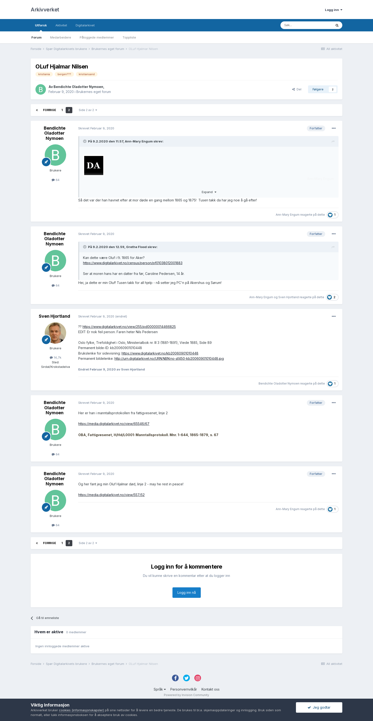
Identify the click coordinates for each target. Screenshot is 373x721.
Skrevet (96, 128)
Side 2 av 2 (88, 110)
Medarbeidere (60, 37)
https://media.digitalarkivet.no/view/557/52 (111, 495)
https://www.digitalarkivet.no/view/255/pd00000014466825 (129, 327)
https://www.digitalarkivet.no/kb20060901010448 (160, 353)
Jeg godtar (319, 707)
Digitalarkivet (85, 25)
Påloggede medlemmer (97, 37)
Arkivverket (45, 9)
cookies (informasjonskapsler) (81, 710)
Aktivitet (61, 25)
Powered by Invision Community (186, 695)
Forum (36, 37)
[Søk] (306, 25)
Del (296, 89)
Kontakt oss (210, 689)
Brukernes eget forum (93, 92)
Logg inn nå (186, 592)
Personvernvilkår (183, 689)
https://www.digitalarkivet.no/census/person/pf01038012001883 (132, 263)
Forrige (49, 110)
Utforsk (41, 27)
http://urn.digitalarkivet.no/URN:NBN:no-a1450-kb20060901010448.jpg (169, 358)
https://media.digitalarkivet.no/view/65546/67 (113, 424)
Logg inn (333, 10)
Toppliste (129, 37)
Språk (160, 689)
